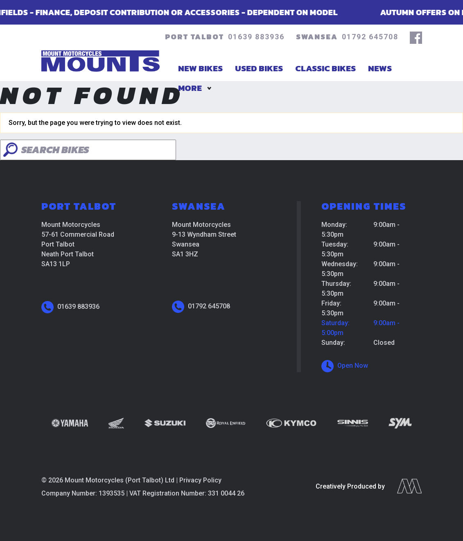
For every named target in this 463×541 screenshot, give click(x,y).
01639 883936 (256, 36)
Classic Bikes (325, 68)
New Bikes (200, 68)
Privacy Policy (200, 480)
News (380, 68)
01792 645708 (370, 36)
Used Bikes (259, 68)
